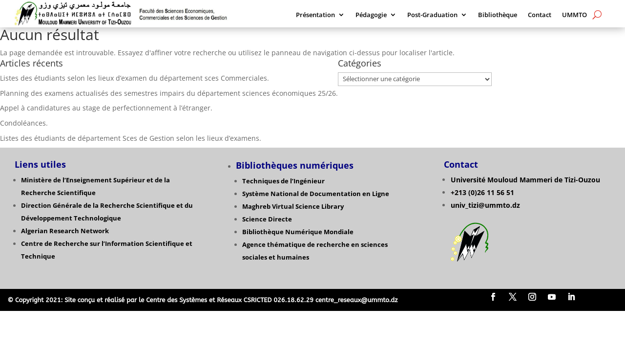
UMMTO (574, 15)
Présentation (315, 15)
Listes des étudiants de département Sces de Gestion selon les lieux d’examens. (130, 138)
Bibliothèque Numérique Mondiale (298, 231)
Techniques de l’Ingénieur (283, 180)
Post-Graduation (432, 15)
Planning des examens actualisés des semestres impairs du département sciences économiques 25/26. (169, 93)
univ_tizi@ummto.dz (485, 205)
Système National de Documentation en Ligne (315, 193)
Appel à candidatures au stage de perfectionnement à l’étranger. (107, 107)
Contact (539, 15)
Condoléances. (24, 123)
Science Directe (267, 219)
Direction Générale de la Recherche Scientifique (98, 205)
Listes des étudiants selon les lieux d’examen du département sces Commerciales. (134, 78)
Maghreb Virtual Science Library (293, 206)
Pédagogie (371, 15)
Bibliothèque (497, 15)
